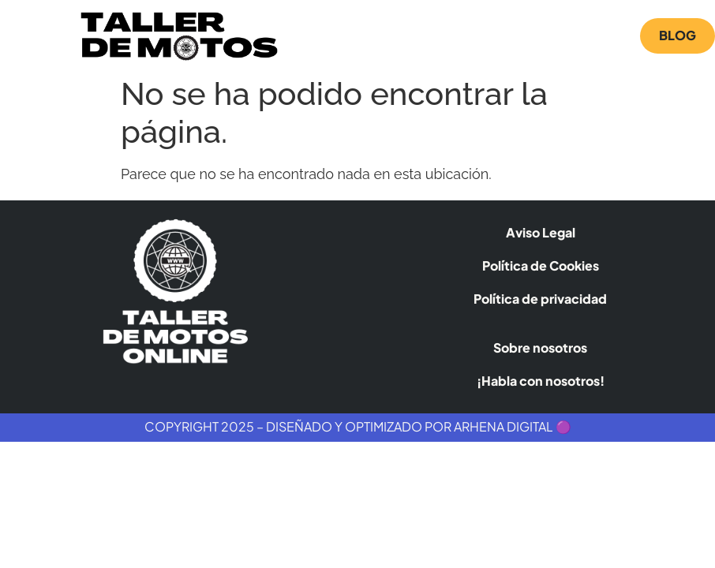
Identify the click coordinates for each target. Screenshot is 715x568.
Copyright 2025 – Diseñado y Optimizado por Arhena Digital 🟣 (357, 426)
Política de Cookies (540, 265)
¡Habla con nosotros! (541, 380)
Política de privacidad (540, 298)
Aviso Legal (540, 232)
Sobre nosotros (540, 347)
